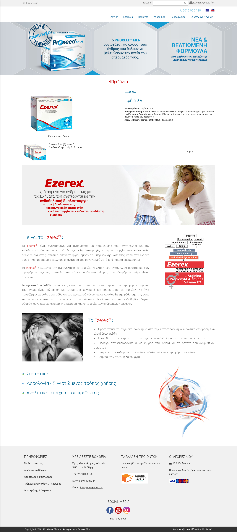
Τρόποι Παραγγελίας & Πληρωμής (42, 483)
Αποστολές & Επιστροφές (38, 477)
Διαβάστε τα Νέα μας (35, 470)
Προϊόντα (119, 81)
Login (147, 2)
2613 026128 (85, 474)
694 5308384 (88, 480)
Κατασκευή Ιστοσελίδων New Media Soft (192, 529)
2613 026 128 (190, 10)
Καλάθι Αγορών (179, 463)
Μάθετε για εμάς (33, 463)
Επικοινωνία (30, 3)
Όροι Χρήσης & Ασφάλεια (38, 490)
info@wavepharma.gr (91, 487)
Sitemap (114, 518)
